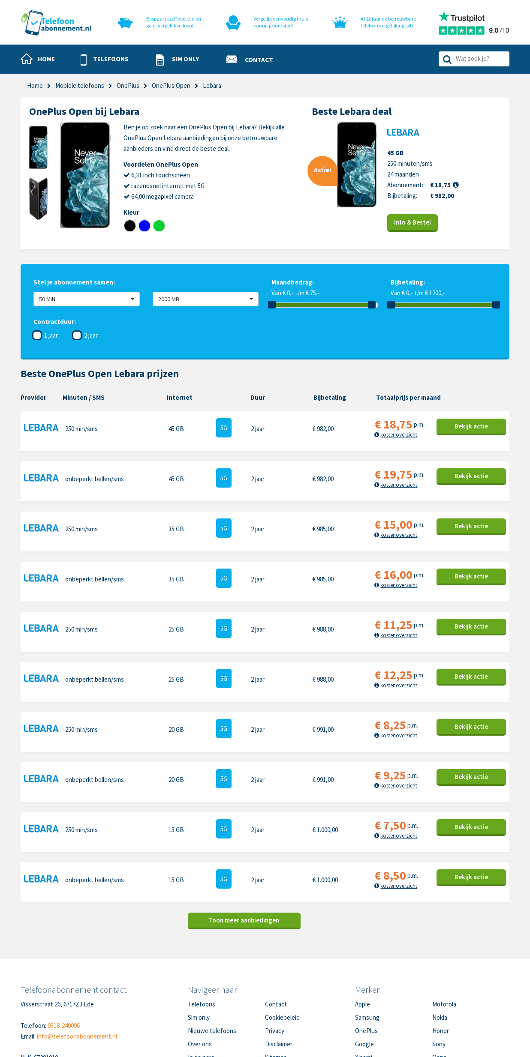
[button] (105, 59)
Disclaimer (278, 985)
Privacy (274, 971)
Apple (362, 945)
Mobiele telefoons (79, 85)
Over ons (200, 985)
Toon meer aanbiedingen (244, 861)
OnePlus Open (171, 85)
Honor (440, 971)
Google (364, 985)
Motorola (444, 945)
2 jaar (91, 335)
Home (35, 85)
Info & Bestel (412, 222)
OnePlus (128, 85)
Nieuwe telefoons (212, 971)
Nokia (439, 958)
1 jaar (51, 335)
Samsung (367, 958)
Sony (439, 985)
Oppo (439, 998)
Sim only (199, 958)
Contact (276, 945)
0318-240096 (64, 966)
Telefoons (201, 945)
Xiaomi (363, 998)
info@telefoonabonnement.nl (77, 977)
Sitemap (276, 998)
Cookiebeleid (282, 958)
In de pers (201, 998)
